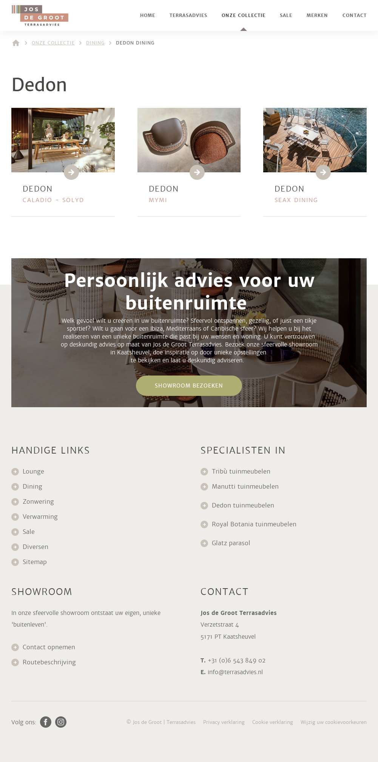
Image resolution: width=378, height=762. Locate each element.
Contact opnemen (49, 647)
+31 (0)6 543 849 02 (236, 660)
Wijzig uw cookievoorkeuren (334, 722)
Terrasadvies (188, 15)
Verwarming (40, 517)
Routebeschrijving (49, 662)
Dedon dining (135, 43)
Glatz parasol (232, 543)
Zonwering (38, 502)
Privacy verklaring (224, 722)
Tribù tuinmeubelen (241, 471)
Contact (355, 15)
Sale (286, 15)
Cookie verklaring (272, 722)
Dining (95, 43)
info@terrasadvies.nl (235, 672)
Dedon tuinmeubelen (243, 505)
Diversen (35, 547)
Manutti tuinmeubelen (246, 487)
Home (147, 15)
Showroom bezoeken (189, 385)
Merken (317, 15)
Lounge (33, 471)
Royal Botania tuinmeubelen (255, 524)
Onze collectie (243, 15)
